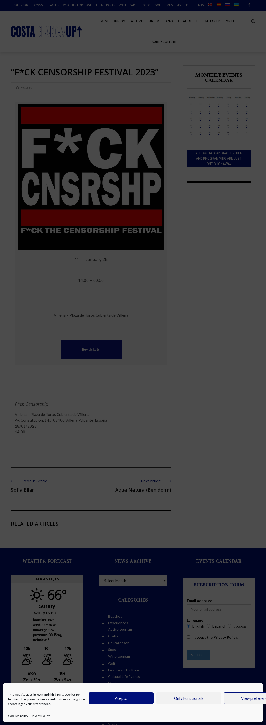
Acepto (121, 698)
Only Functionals (188, 698)
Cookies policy (18, 716)
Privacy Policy (40, 716)
